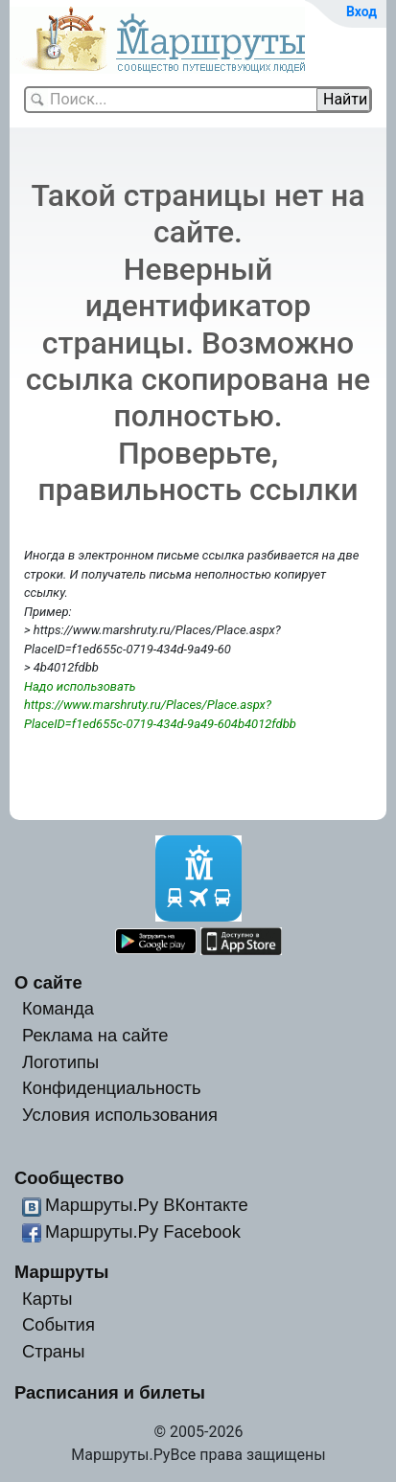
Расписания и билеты (109, 1392)
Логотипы (60, 1062)
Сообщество (69, 1178)
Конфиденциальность (111, 1088)
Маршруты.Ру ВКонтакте (146, 1205)
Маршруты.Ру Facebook (143, 1231)
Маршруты (61, 1272)
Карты (47, 1298)
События (58, 1324)
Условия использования (120, 1115)
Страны (53, 1351)
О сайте (48, 982)
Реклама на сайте (95, 1035)
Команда (58, 1008)
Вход (361, 11)
